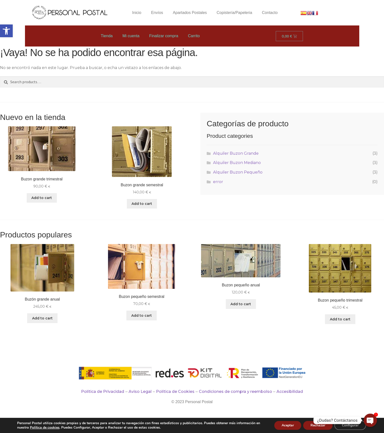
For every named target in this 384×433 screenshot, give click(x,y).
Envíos (157, 13)
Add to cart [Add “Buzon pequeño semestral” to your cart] (141, 315)
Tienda (107, 36)
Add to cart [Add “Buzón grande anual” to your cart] (42, 318)
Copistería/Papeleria (234, 13)
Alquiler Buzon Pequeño (238, 172)
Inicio (136, 13)
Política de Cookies (175, 391)
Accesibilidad (289, 391)
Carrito (194, 36)
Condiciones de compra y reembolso (235, 391)
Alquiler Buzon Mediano (237, 162)
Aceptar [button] (288, 425)
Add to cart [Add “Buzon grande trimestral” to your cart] (41, 198)
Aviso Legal (140, 391)
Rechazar (318, 425)
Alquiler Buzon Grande (236, 153)
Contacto (270, 13)
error (218, 181)
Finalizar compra (163, 36)
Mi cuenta (130, 36)
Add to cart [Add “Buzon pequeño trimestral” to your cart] (340, 319)
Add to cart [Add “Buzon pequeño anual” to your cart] (240, 304)
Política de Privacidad (102, 391)
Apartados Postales (190, 13)
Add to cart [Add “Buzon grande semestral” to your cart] (142, 203)
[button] (6, 30)
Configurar (350, 425)
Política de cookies (45, 427)
